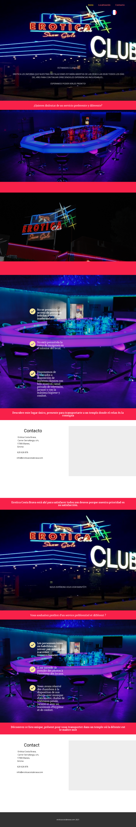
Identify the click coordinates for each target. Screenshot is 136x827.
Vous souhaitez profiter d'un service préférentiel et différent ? (68, 615)
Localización (104, 5)
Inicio (90, 5)
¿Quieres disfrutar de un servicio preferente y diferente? (68, 105)
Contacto (120, 5)
